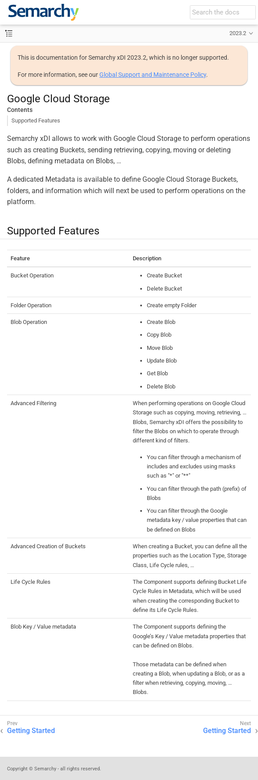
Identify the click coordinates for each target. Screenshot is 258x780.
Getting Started (31, 730)
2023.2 (237, 33)
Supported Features (35, 120)
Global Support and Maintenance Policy (152, 74)
